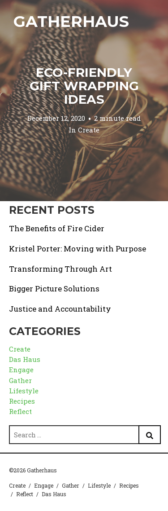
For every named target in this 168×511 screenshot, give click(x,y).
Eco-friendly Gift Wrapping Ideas (84, 86)
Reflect (20, 411)
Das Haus (24, 359)
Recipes (22, 400)
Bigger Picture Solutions (54, 288)
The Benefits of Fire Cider (56, 228)
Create (88, 129)
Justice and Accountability (60, 309)
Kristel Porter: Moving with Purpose (77, 248)
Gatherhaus (71, 21)
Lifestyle (24, 390)
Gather (20, 380)
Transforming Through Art (60, 269)
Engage (21, 369)
